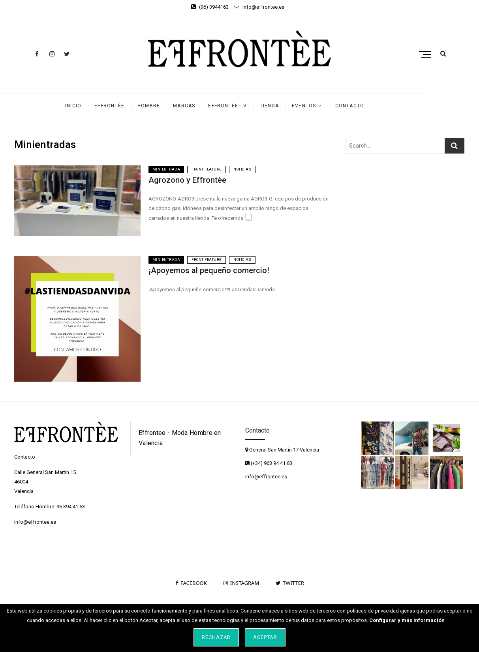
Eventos (329, 106)
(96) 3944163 (210, 7)
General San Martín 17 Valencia (282, 450)
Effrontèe (134, 106)
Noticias (242, 169)
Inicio (98, 106)
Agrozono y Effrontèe (187, 180)
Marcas (209, 106)
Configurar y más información (407, 620)
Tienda (294, 106)
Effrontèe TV (252, 106)
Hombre (173, 106)
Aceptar (265, 637)
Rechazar (216, 637)
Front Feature (207, 169)
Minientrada (166, 169)
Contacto (374, 106)
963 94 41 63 (278, 463)
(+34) (254, 463)
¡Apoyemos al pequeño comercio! (208, 270)
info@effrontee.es (259, 7)
